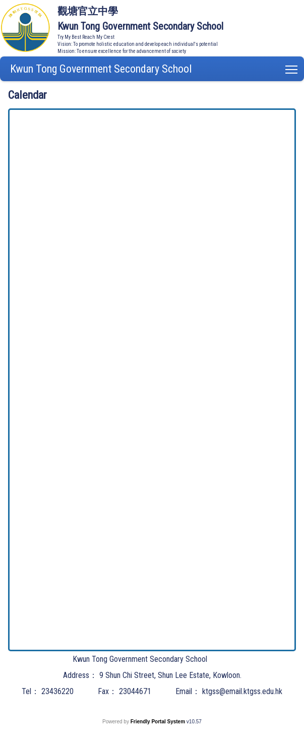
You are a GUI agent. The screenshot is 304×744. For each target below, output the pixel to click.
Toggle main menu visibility (292, 67)
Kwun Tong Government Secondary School (101, 69)
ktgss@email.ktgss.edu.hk (242, 691)
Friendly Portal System (159, 721)
